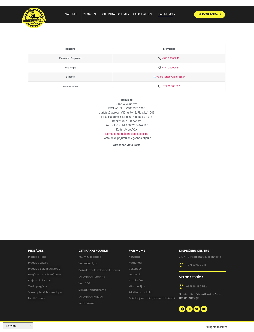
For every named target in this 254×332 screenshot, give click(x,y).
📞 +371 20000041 (168, 58)
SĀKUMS (71, 14)
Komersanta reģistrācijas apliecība (126, 133)
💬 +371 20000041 (168, 67)
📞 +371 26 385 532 (169, 86)
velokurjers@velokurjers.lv (170, 76)
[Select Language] (18, 325)
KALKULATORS (142, 14)
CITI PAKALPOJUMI (115, 14)
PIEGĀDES (89, 14)
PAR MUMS (166, 14)
